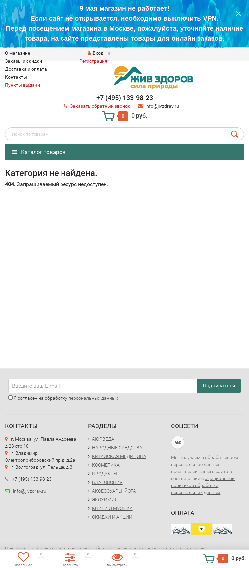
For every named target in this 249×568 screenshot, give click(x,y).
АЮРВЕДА (103, 439)
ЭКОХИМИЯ (105, 499)
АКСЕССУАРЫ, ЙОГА (114, 491)
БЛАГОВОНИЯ (107, 482)
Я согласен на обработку (63, 398)
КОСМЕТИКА (106, 465)
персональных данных (93, 398)
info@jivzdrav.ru (29, 491)
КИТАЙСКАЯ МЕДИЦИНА (119, 456)
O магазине (17, 53)
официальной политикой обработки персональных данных (203, 485)
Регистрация (93, 61)
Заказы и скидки (23, 61)
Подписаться (219, 385)
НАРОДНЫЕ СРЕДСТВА (117, 447)
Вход (95, 53)
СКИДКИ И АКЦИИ (112, 517)
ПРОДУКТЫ (104, 473)
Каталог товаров (39, 152)
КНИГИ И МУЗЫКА (112, 508)
